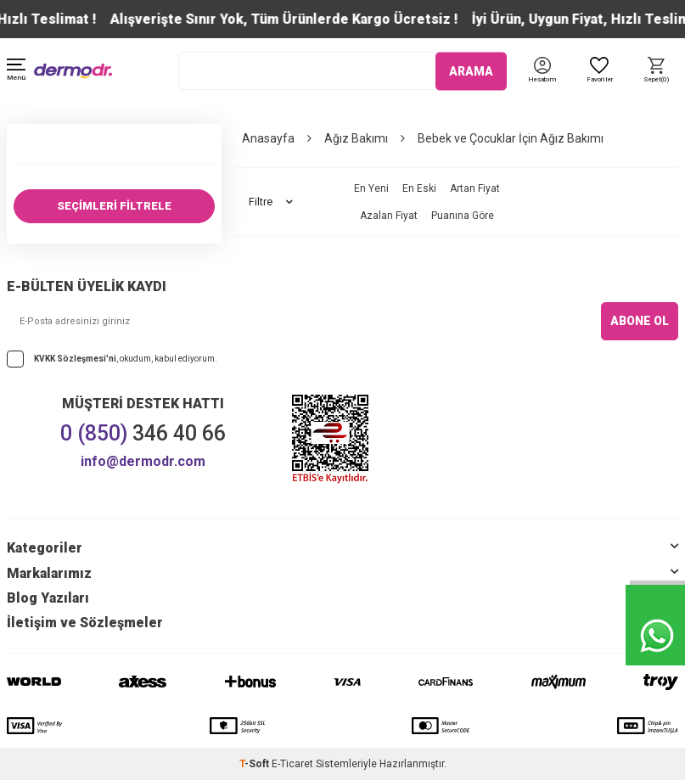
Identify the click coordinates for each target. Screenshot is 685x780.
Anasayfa (268, 138)
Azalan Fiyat (389, 216)
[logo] (73, 70)
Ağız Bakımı (356, 138)
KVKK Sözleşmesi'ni (75, 357)
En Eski (419, 188)
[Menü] (16, 71)
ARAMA (471, 70)
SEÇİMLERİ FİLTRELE (114, 205)
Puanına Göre (462, 216)
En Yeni (371, 188)
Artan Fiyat (475, 188)
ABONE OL (639, 321)
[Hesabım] (542, 80)
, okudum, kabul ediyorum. (112, 359)
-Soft (255, 764)
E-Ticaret (292, 764)
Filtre (271, 202)
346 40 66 (143, 433)
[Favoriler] (598, 71)
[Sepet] (656, 71)
